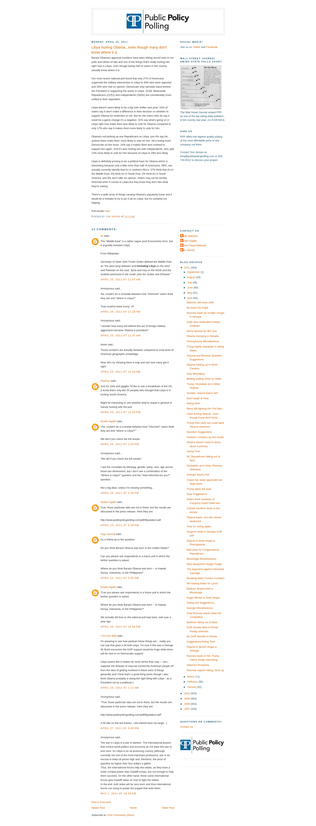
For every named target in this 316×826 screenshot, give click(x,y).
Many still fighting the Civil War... (205, 408)
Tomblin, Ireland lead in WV (202, 393)
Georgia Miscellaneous (200, 607)
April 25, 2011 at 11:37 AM (120, 335)
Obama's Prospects (198, 664)
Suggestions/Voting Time (201, 641)
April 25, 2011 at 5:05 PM (120, 577)
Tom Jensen (188, 250)
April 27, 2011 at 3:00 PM (120, 728)
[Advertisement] (205, 195)
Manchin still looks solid (200, 302)
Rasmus (105, 380)
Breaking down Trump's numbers (206, 578)
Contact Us (186, 726)
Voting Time (193, 451)
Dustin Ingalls (108, 421)
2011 (187, 267)
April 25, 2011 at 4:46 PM (120, 525)
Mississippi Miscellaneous (201, 558)
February (192, 681)
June (190, 287)
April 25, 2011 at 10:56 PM (121, 626)
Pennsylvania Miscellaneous (203, 341)
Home (133, 807)
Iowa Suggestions (197, 493)
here (107, 210)
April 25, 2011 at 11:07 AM (120, 279)
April (190, 298)
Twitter (196, 47)
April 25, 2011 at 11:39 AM (120, 371)
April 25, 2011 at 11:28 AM (120, 311)
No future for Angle (197, 307)
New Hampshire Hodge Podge (204, 564)
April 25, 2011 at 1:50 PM (120, 444)
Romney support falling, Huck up (205, 670)
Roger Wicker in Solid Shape (203, 597)
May (190, 292)
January (192, 686)
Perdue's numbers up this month (205, 437)
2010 (187, 693)
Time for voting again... (200, 526)
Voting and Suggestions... (201, 602)
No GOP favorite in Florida (202, 636)
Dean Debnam (189, 235)
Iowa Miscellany (196, 373)
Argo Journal (108, 534)
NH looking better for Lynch (202, 583)
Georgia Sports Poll (198, 474)
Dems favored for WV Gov (202, 331)
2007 (187, 708)
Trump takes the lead (199, 488)
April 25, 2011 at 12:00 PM (121, 412)
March (191, 676)
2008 (187, 703)
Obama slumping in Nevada (203, 336)
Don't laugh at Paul (197, 398)
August (191, 277)
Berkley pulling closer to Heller (204, 378)
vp (102, 235)
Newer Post (98, 807)
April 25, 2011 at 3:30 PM (120, 492)
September (194, 272)
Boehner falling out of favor (202, 622)
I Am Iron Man (109, 635)
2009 (187, 698)
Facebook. (212, 47)
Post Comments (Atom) (120, 815)
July (189, 282)
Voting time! (193, 403)
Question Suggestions (199, 431)
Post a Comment (101, 802)
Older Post (168, 807)
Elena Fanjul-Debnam (193, 245)
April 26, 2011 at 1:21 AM (120, 687)
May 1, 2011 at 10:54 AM (118, 793)
